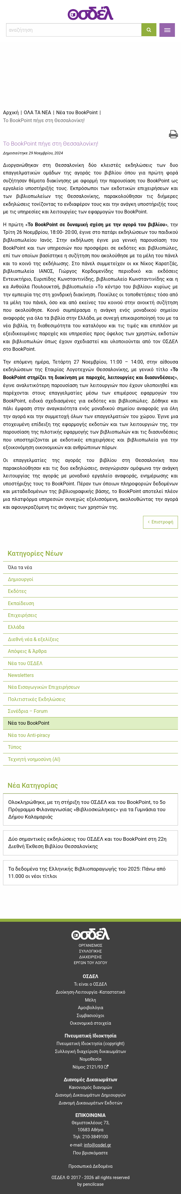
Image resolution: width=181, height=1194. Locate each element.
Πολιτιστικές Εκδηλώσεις (37, 699)
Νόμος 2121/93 (90, 1067)
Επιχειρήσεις (22, 615)
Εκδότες (17, 591)
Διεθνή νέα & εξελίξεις (33, 639)
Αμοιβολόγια (90, 1007)
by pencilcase (90, 1184)
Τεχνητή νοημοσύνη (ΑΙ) (34, 759)
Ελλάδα (16, 627)
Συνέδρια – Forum (28, 711)
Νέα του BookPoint (28, 723)
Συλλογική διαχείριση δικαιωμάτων (90, 1051)
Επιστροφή (160, 522)
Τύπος (15, 747)
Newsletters (21, 675)
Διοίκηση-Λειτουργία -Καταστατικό (90, 992)
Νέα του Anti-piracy (29, 735)
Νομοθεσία (90, 1059)
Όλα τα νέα (20, 567)
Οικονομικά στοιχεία (90, 1023)
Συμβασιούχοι (90, 1015)
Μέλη (90, 1000)
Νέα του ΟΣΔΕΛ (25, 663)
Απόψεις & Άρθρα (27, 651)
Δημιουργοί (20, 579)
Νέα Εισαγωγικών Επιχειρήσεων (44, 687)
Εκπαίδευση (21, 603)
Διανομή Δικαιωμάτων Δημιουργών (90, 1095)
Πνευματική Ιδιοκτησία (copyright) (90, 1043)
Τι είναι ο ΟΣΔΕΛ (90, 984)
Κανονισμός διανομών (90, 1087)
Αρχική (11, 112)
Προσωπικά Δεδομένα (91, 1166)
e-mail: (90, 1145)
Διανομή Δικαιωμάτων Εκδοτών (90, 1103)
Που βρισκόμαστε (90, 1153)
